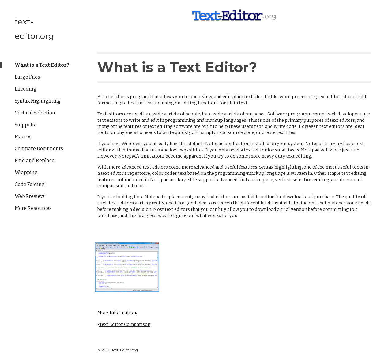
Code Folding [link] (30, 184)
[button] (384, 8)
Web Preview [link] (29, 196)
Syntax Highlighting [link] (38, 101)
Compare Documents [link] (39, 148)
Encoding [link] (25, 89)
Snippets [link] (25, 125)
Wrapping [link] (26, 172)
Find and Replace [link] (35, 160)
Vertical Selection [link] (35, 113)
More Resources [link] (33, 208)
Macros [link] (23, 137)
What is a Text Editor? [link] (42, 65)
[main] (234, 63)
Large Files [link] (27, 77)
